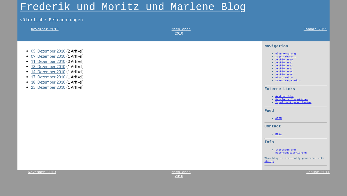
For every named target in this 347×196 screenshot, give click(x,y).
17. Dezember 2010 (48, 76)
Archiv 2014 (284, 71)
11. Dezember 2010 (48, 61)
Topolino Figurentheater (293, 102)
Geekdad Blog (284, 96)
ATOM (278, 118)
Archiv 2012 (284, 65)
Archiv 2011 (284, 62)
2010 (179, 34)
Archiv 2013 (284, 68)
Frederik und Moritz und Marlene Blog (133, 7)
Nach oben (181, 29)
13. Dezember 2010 (48, 66)
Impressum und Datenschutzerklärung (291, 151)
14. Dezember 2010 (48, 71)
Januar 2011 (315, 29)
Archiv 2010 (284, 59)
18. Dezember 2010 (48, 82)
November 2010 (45, 29)
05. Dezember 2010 (48, 51)
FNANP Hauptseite (287, 80)
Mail (278, 134)
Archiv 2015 (284, 74)
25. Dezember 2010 (48, 87)
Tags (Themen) (285, 56)
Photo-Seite (284, 77)
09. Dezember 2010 (48, 56)
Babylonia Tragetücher (291, 99)
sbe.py (269, 161)
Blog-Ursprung (285, 53)
